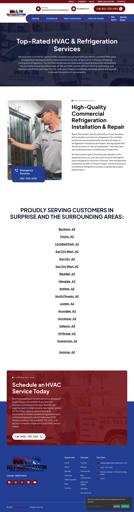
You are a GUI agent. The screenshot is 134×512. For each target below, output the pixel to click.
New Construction (86, 476)
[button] (23, 18)
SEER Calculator (106, 1)
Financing (68, 475)
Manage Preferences (95, 506)
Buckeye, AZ (67, 229)
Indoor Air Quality (84, 483)
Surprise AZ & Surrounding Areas (55, 10)
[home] (16, 13)
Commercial (85, 471)
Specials (68, 471)
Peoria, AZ (67, 236)
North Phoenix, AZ (67, 296)
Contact (121, 1)
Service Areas (123, 18)
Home (11, 18)
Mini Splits (113, 18)
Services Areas (86, 493)
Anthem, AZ (67, 288)
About (72, 1)
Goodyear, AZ (67, 318)
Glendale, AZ (67, 281)
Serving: (45, 7)
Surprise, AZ (67, 352)
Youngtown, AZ (67, 341)
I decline (117, 506)
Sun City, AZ (67, 259)
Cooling (84, 463)
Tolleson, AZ (67, 326)
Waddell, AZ (67, 273)
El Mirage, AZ (67, 333)
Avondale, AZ (67, 311)
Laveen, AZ (67, 303)
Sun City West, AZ (67, 251)
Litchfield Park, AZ (67, 244)
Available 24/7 (83, 9)
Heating (83, 467)
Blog (91, 1)
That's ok (125, 506)
